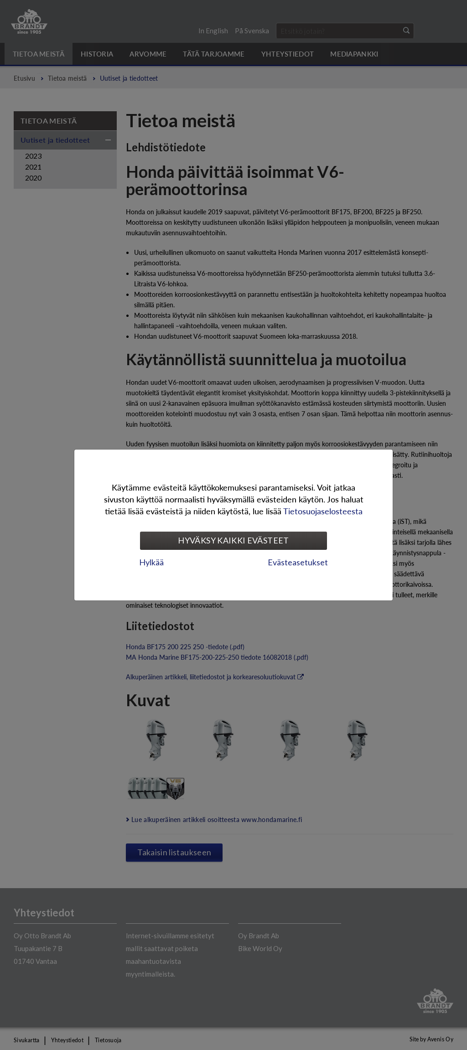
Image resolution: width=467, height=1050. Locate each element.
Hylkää (151, 562)
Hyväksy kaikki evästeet (233, 540)
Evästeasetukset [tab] (298, 562)
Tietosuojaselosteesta (323, 511)
